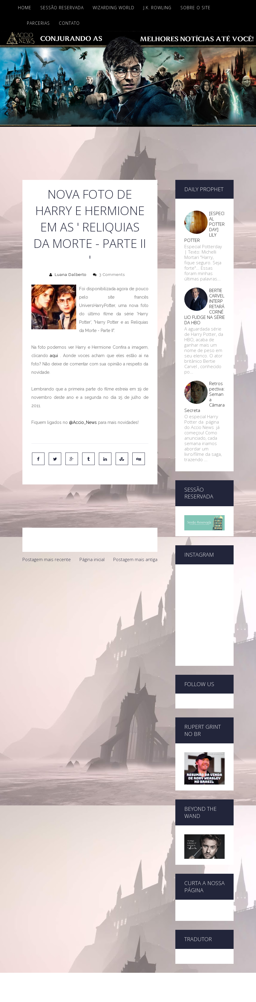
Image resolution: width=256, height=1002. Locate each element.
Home (24, 7)
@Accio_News (83, 422)
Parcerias (38, 23)
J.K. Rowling (157, 7)
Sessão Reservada (62, 7)
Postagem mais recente (46, 534)
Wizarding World (113, 7)
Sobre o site (195, 7)
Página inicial (92, 534)
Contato (69, 23)
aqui (54, 355)
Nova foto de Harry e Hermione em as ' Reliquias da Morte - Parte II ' (89, 227)
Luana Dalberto (70, 274)
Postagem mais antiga (135, 534)
